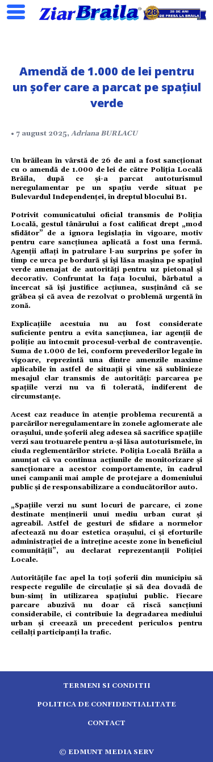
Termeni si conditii (107, 685)
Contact (106, 723)
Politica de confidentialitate (106, 704)
